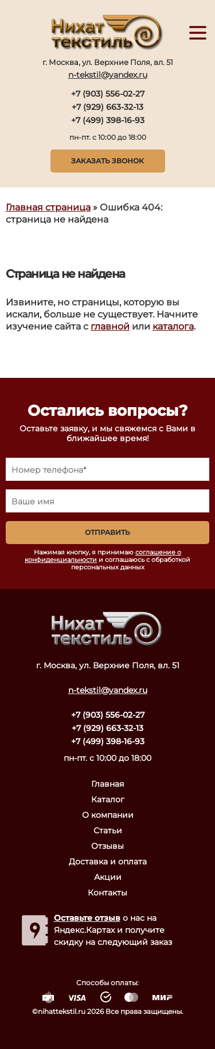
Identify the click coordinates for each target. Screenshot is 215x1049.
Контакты (107, 892)
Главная (107, 784)
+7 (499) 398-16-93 (107, 120)
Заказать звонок (107, 160)
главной (110, 326)
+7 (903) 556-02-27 (107, 94)
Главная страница (48, 207)
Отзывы (107, 846)
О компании (108, 815)
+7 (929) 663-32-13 (107, 107)
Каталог (107, 799)
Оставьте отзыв (87, 918)
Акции (108, 877)
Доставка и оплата (108, 861)
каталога (173, 326)
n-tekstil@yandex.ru (107, 75)
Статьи (107, 830)
